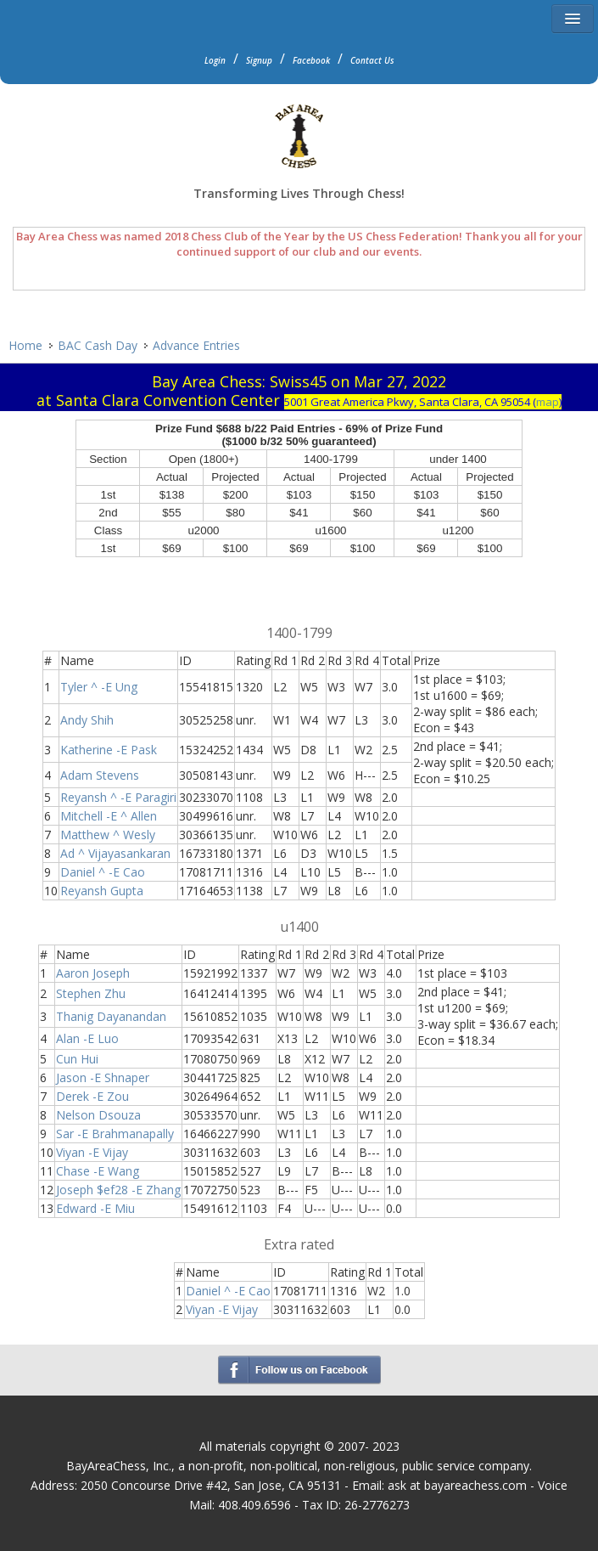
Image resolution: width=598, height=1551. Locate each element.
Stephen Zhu (91, 993)
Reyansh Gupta (101, 891)
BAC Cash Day (97, 345)
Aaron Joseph (93, 973)
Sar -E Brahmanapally (115, 1133)
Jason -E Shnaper (102, 1077)
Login (215, 60)
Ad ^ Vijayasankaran (115, 853)
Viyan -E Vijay (92, 1152)
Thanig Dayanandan (111, 1016)
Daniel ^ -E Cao (102, 872)
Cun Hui (77, 1059)
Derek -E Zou (92, 1096)
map (547, 401)
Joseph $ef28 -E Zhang (118, 1190)
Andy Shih (87, 720)
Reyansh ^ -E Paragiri (118, 797)
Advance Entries (196, 345)
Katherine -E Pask (108, 750)
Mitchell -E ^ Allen (108, 816)
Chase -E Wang (97, 1171)
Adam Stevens (99, 775)
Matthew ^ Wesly (107, 834)
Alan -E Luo (87, 1038)
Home (25, 345)
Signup (259, 60)
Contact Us (372, 60)
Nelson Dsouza (98, 1115)
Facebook (311, 60)
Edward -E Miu (95, 1208)
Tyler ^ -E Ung (98, 687)
